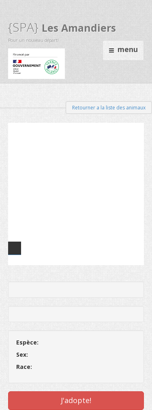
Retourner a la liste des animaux (109, 107)
